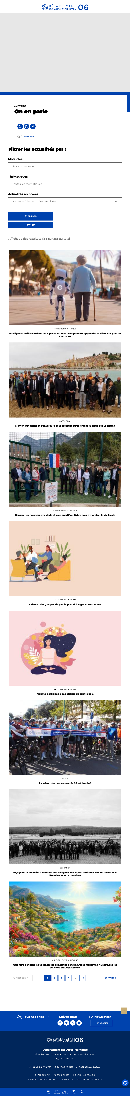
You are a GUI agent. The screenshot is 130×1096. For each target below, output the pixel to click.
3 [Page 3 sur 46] (61, 979)
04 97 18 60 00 (67, 1058)
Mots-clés (15, 160)
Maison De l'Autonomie (65, 601)
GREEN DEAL (65, 423)
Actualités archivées (23, 195)
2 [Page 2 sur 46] (54, 979)
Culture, (56, 962)
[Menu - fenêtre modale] (48, 1092)
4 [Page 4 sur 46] (68, 979)
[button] (125, 1082)
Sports (73, 512)
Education (65, 869)
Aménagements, (61, 512)
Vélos (65, 780)
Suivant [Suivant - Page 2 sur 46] (111, 979)
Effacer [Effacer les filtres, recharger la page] (31, 226)
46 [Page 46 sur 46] (82, 979)
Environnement (70, 962)
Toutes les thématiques (27, 185)
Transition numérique (65, 330)
